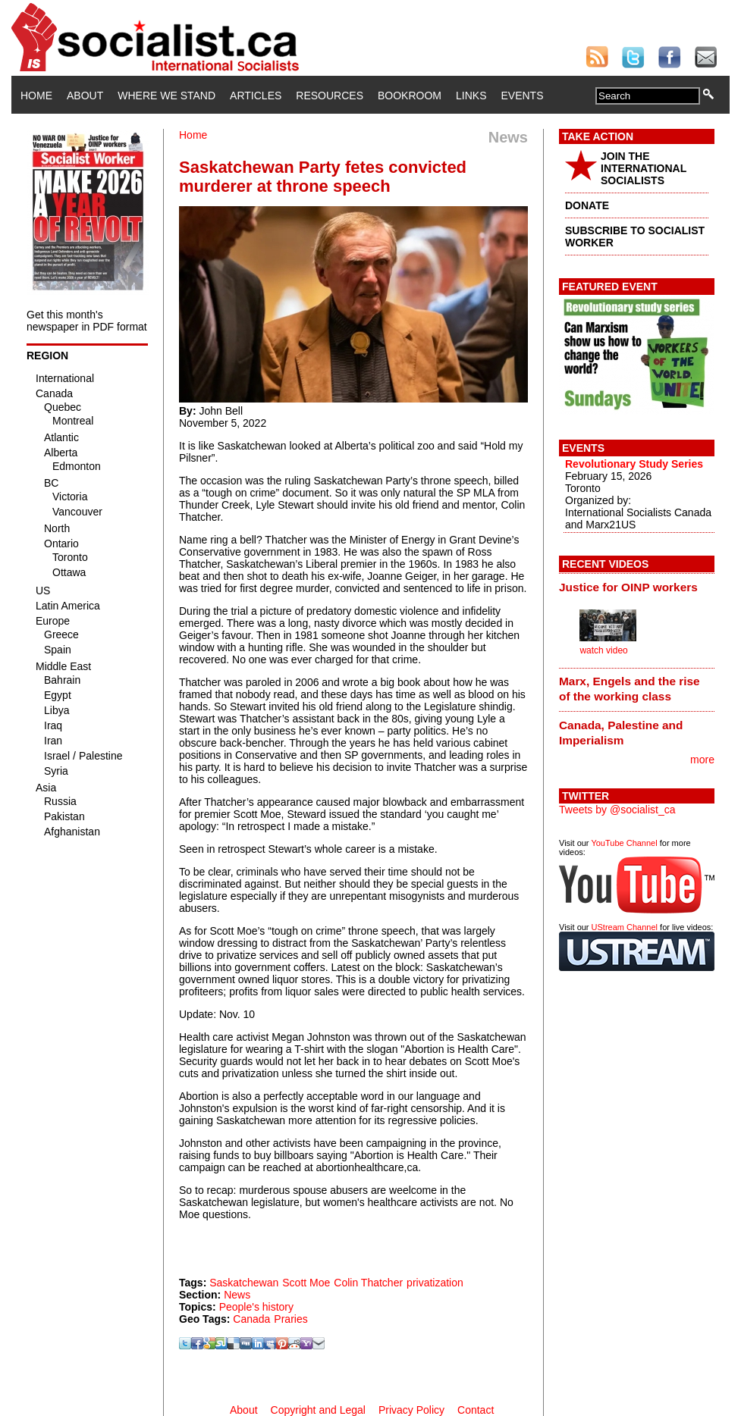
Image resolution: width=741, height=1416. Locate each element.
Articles (255, 95)
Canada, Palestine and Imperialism (621, 733)
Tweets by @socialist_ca (617, 810)
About (85, 95)
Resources (329, 95)
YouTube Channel (624, 842)
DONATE (587, 205)
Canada (251, 1319)
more (702, 759)
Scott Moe (306, 1283)
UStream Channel (625, 927)
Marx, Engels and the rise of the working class (629, 689)
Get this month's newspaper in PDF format (87, 321)
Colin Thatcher (368, 1283)
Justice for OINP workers (628, 587)
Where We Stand (166, 95)
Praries (290, 1319)
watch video (603, 650)
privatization (435, 1283)
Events (522, 95)
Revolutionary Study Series (634, 464)
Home (36, 95)
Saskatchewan (243, 1283)
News (237, 1295)
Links (471, 95)
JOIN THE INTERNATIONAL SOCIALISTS (643, 168)
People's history (256, 1307)
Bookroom (409, 95)
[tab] (636, 586)
